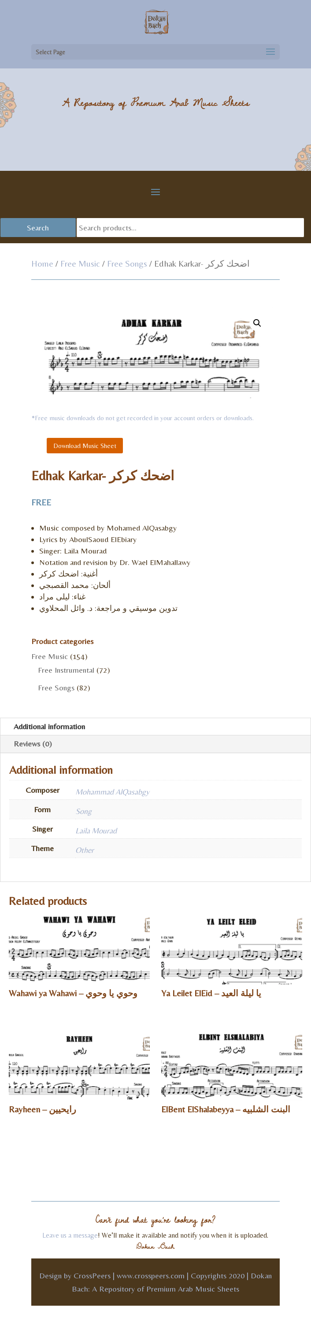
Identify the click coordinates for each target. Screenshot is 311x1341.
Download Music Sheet (84, 445)
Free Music (80, 263)
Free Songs (127, 263)
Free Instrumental (66, 669)
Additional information (49, 726)
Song (83, 811)
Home (42, 263)
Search (38, 227)
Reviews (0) (33, 743)
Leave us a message (70, 1235)
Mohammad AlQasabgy (112, 791)
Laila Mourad (96, 830)
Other (84, 850)
